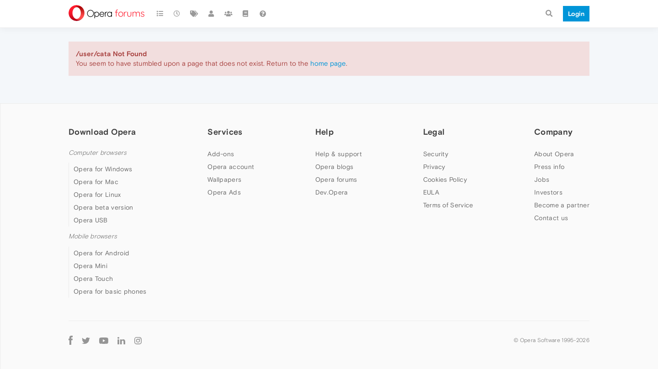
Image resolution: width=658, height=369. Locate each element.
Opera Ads (224, 192)
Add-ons (220, 154)
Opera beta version (103, 207)
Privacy (434, 166)
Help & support (338, 154)
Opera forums (336, 179)
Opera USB (91, 220)
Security (435, 154)
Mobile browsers (93, 236)
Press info (549, 166)
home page (328, 63)
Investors (548, 192)
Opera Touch (93, 278)
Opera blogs (334, 166)
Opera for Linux (97, 194)
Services (224, 132)
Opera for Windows (103, 169)
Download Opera (102, 132)
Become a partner (561, 205)
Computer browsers (98, 153)
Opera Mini (90, 265)
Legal (434, 132)
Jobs (541, 179)
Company (553, 132)
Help (324, 132)
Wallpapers (224, 179)
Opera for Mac (96, 181)
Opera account (230, 166)
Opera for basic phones (110, 291)
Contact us (551, 217)
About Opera (554, 154)
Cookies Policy (445, 179)
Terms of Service (448, 205)
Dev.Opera (331, 192)
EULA (431, 192)
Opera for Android (101, 253)
